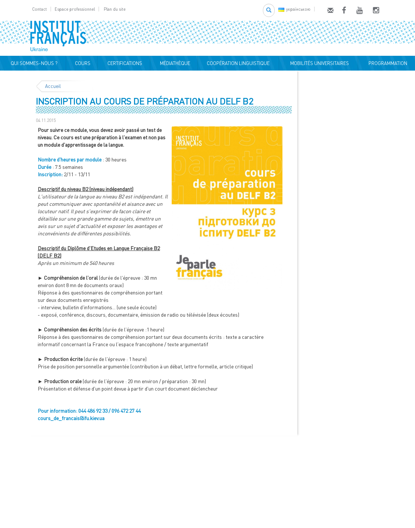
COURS (81, 63)
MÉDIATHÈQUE (174, 63)
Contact (39, 9)
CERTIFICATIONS (123, 63)
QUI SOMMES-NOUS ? (33, 63)
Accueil (53, 86)
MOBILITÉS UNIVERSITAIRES (318, 63)
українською (294, 9)
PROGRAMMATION (386, 63)
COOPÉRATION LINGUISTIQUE (238, 63)
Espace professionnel (75, 9)
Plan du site (115, 9)
